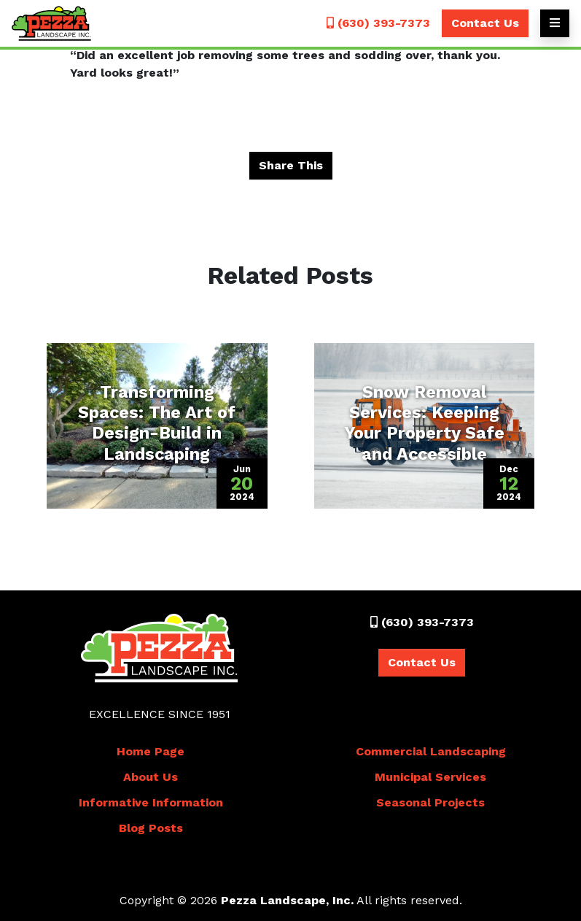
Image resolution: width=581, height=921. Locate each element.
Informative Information (151, 802)
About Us (150, 777)
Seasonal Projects (430, 802)
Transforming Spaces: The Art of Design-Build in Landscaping (156, 423)
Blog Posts (151, 828)
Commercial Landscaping (431, 751)
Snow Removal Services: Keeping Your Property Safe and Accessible (424, 423)
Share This (291, 165)
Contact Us (485, 23)
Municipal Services (430, 777)
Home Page (150, 751)
